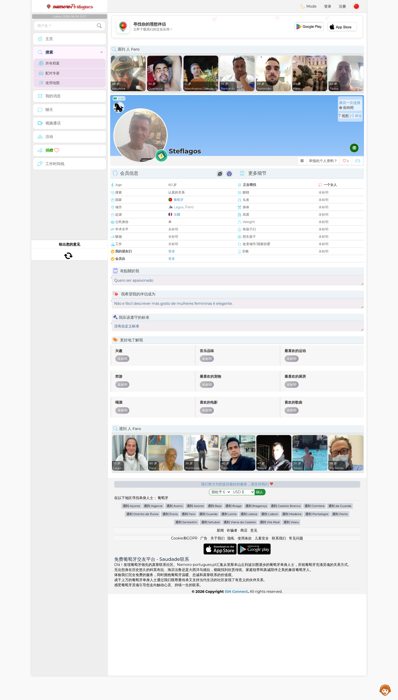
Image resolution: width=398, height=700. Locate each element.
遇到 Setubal (210, 628)
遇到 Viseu (291, 628)
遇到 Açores (131, 612)
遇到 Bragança (256, 612)
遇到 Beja (215, 612)
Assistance (385, 689)
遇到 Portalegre (316, 620)
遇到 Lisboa (249, 620)
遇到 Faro (188, 620)
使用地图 (49, 82)
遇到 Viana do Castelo (240, 628)
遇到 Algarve (153, 612)
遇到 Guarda (208, 620)
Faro (189, 206)
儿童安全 (262, 644)
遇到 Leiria (229, 620)
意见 (253, 636)
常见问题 (296, 644)
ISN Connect (236, 697)
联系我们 (279, 644)
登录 (327, 6)
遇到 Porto (339, 620)
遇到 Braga (233, 612)
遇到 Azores (195, 612)
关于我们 (217, 644)
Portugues (69, 6)
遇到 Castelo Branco (286, 612)
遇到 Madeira (292, 620)
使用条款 (245, 644)
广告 (203, 644)
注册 (342, 6)
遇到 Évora (170, 620)
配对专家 (49, 73)
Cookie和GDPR (184, 644)
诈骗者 (232, 636)
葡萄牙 (179, 200)
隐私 (231, 644)
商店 (243, 636)
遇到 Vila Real (270, 628)
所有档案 (49, 63)
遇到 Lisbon (269, 620)
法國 (177, 214)
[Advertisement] (237, 26)
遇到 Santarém (186, 628)
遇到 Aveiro (175, 612)
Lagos (179, 207)
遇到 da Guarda (339, 612)
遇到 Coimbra (314, 612)
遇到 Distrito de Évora (142, 620)
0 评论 (357, 116)
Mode (308, 6)
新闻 (220, 636)
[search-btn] (99, 25)
